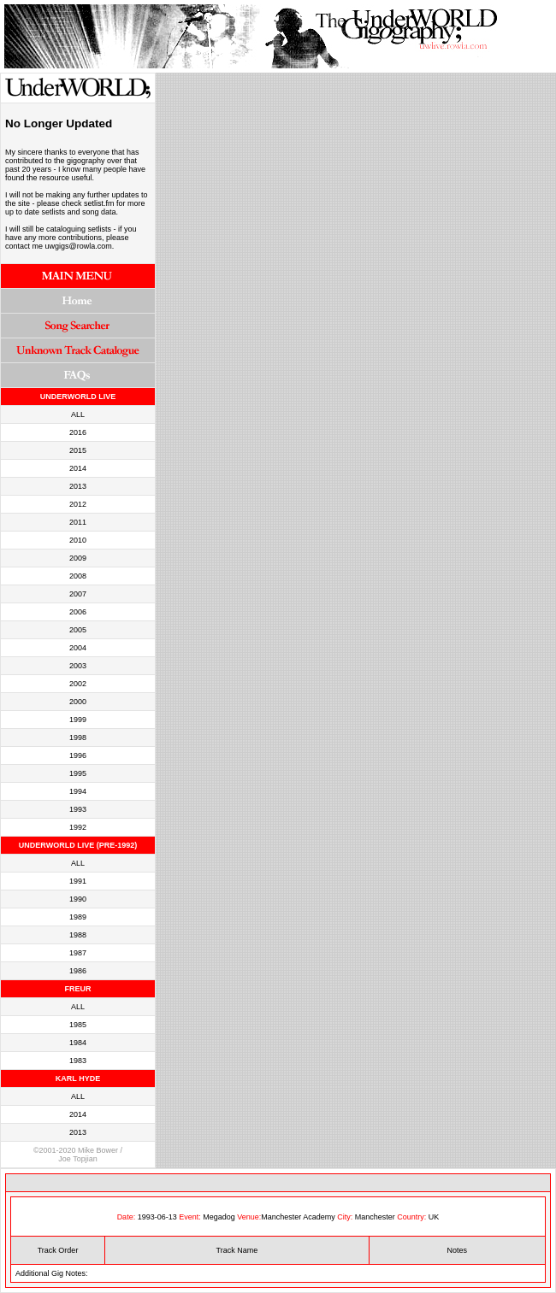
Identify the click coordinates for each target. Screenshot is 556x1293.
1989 (77, 917)
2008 (77, 576)
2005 (77, 630)
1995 (77, 773)
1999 (77, 719)
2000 (77, 701)
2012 (77, 504)
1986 (77, 971)
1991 (77, 881)
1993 (77, 809)
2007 (77, 594)
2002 (77, 683)
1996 (77, 755)
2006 (77, 612)
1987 (77, 953)
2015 (77, 450)
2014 (77, 468)
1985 (77, 1024)
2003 (77, 665)
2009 (77, 558)
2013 (77, 486)
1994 (77, 791)
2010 (77, 540)
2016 (77, 432)
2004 (77, 648)
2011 (77, 522)
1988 (77, 935)
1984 (77, 1042)
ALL (78, 414)
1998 (77, 737)
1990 (77, 899)
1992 (77, 827)
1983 (77, 1060)
